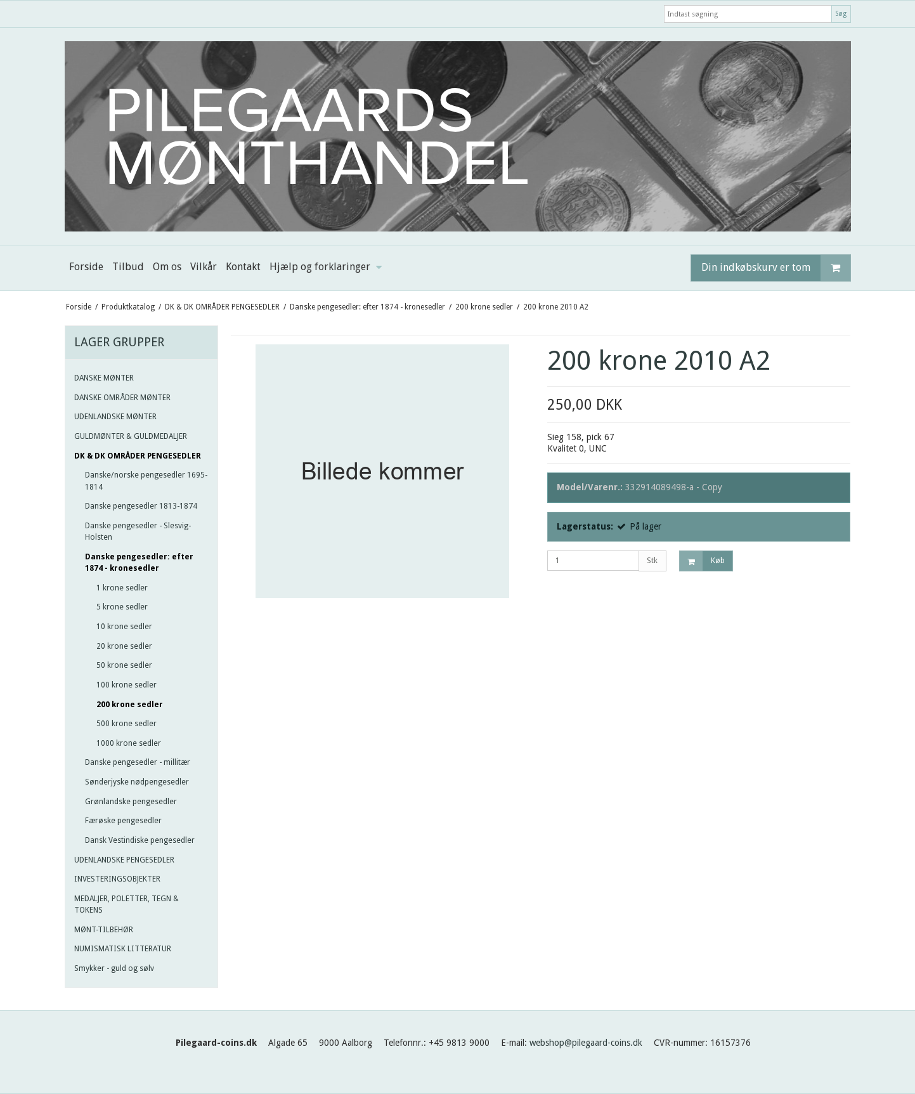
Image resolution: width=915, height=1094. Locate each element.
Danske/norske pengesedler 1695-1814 (146, 481)
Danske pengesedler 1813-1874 (141, 506)
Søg (841, 14)
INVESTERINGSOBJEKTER (117, 879)
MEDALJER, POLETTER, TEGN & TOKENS (126, 904)
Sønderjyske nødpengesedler (137, 782)
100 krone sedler (126, 684)
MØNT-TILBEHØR (103, 929)
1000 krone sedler (128, 743)
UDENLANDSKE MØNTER (115, 416)
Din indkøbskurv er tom (775, 268)
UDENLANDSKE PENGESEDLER (124, 860)
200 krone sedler (129, 704)
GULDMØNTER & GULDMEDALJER (130, 436)
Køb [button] (702, 561)
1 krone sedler (122, 587)
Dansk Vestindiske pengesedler (140, 840)
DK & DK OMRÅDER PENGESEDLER (137, 456)
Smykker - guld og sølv (114, 968)
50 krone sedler (124, 665)
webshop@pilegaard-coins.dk (585, 1043)
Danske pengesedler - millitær (137, 762)
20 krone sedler (124, 646)
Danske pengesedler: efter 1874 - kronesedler (139, 562)
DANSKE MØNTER (104, 378)
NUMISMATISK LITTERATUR (122, 948)
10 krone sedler (124, 626)
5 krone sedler (122, 606)
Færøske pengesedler (123, 820)
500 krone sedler (126, 723)
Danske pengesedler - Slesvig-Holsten (138, 531)
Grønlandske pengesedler (131, 801)
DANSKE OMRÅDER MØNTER (122, 397)
